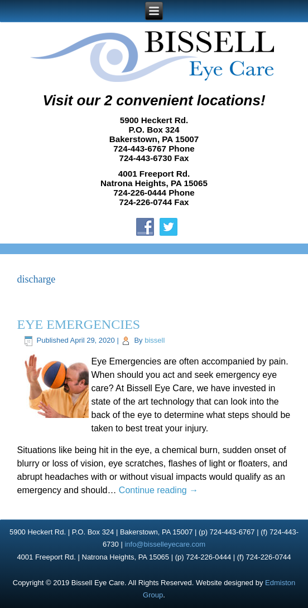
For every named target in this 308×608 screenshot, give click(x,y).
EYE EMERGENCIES (79, 324)
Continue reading (158, 490)
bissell (155, 340)
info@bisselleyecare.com (164, 544)
